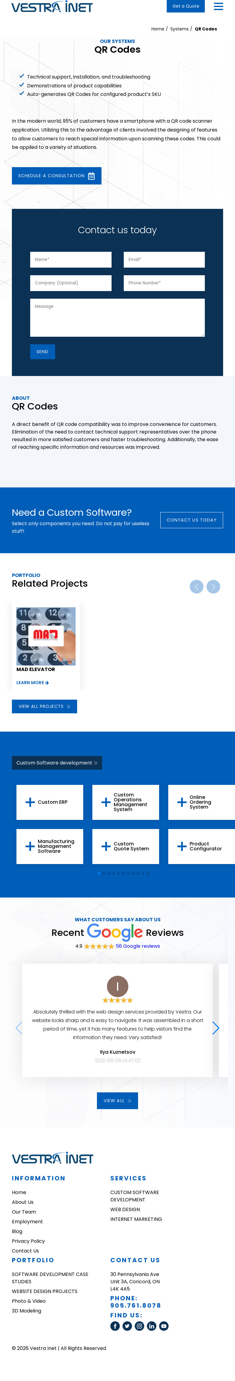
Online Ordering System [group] (200, 806)
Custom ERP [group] (52, 806)
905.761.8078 (136, 1310)
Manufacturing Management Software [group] (56, 850)
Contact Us (25, 1255)
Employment (27, 1226)
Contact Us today (188, 523)
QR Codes (206, 29)
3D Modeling (26, 1315)
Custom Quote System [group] (131, 850)
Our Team (24, 1216)
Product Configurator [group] (206, 850)
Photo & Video (29, 1305)
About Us (23, 1206)
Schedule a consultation (62, 177)
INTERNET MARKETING (136, 1223)
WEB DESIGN (125, 1214)
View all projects (45, 710)
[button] (218, 6)
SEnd (45, 354)
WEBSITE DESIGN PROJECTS (44, 1295)
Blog (17, 1235)
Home (157, 29)
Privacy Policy (28, 1245)
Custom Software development (57, 766)
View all (117, 1105)
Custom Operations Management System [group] (130, 806)
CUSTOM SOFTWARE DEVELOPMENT (134, 1200)
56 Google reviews (138, 950)
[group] (46, 650)
